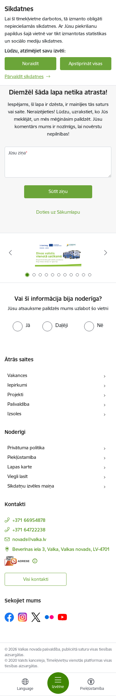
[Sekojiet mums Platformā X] (36, 617)
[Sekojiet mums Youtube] (62, 617)
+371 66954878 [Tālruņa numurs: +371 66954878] (28, 520)
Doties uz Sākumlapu (58, 212)
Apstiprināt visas (85, 63)
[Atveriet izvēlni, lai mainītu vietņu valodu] (25, 685)
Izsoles (14, 414)
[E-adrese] (17, 561)
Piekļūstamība (21, 457)
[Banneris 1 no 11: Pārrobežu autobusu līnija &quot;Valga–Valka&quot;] (58, 253)
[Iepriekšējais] (10, 252)
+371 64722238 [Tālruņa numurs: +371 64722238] (28, 530)
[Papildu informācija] (34, 561)
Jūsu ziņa (17, 153)
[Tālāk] (106, 252)
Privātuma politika (26, 448)
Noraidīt (30, 63)
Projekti (15, 394)
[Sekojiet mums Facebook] (9, 617)
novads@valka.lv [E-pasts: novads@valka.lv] (29, 539)
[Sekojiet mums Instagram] (22, 617)
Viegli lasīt (17, 476)
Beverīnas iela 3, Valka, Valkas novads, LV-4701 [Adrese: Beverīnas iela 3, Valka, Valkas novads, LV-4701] (61, 549)
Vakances (17, 375)
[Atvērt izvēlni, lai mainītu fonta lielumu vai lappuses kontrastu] (91, 685)
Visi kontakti (35, 579)
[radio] (21, 325)
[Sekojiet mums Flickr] (49, 617)
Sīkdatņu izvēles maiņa (30, 486)
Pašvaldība (18, 404)
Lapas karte (19, 467)
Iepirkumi (17, 385)
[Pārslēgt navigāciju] (58, 683)
